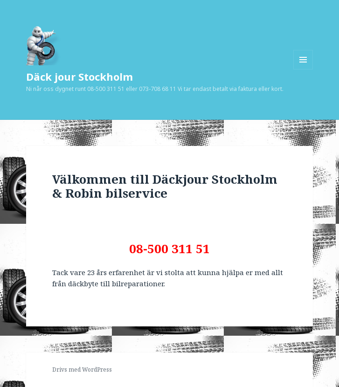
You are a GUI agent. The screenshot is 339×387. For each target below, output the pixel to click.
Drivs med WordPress (82, 369)
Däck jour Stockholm (79, 76)
